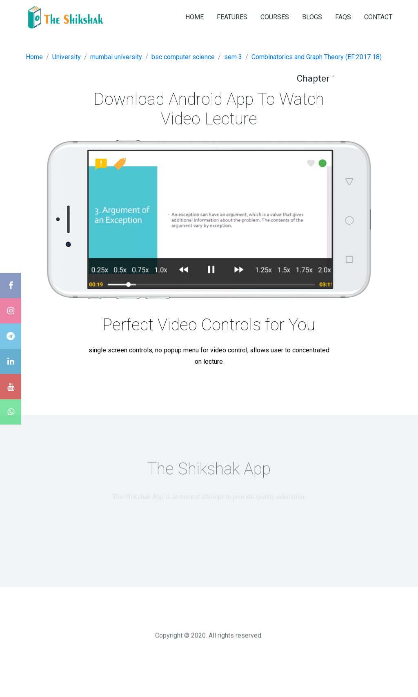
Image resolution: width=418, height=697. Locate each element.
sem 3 (233, 57)
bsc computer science (183, 57)
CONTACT (378, 16)
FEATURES (232, 16)
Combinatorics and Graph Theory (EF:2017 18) (316, 57)
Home (34, 57)
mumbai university (116, 57)
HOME (194, 16)
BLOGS (312, 16)
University (66, 57)
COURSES (274, 16)
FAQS (343, 16)
